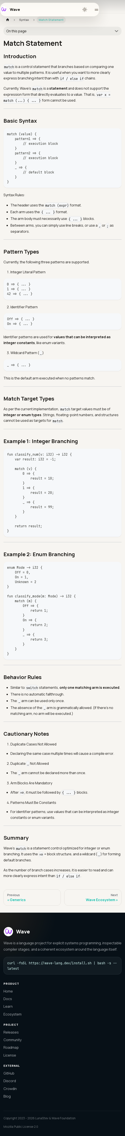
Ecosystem (12, 1014)
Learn (8, 1006)
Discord (9, 1080)
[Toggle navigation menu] (94, 9)
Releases (11, 1032)
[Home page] (7, 19)
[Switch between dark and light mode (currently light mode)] (85, 9)
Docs (7, 998)
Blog (7, 1096)
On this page (16, 31)
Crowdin (10, 1088)
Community (12, 1039)
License (9, 1055)
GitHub (8, 1073)
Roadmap (11, 1047)
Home (8, 991)
